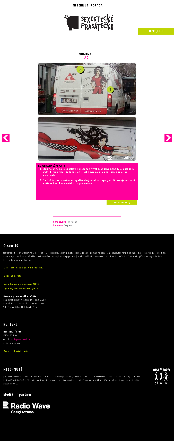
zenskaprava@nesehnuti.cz (22, 339)
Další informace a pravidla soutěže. (23, 267)
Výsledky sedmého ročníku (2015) (22, 283)
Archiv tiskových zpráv (16, 351)
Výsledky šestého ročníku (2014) (21, 288)
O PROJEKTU (156, 31)
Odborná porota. (13, 275)
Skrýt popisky (121, 202)
